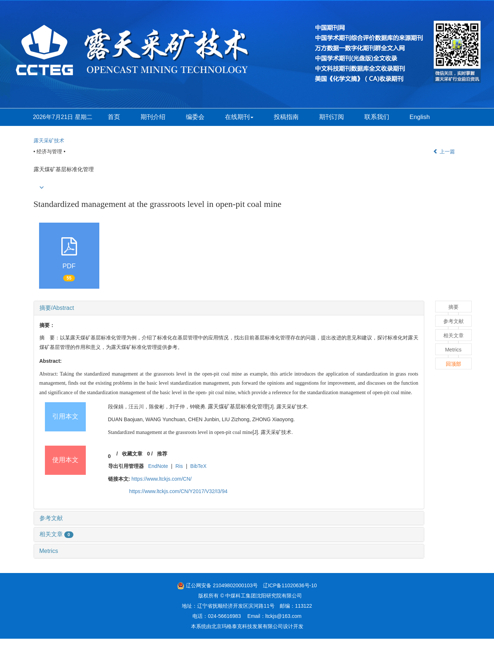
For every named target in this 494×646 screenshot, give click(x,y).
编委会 (195, 117)
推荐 (162, 454)
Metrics (48, 551)
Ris (179, 466)
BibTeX (198, 466)
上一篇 (444, 151)
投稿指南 (286, 117)
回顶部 (453, 364)
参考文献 (51, 518)
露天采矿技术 (49, 140)
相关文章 (56, 534)
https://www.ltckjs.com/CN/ (161, 479)
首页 (114, 117)
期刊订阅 (331, 117)
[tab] (229, 308)
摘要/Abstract (56, 308)
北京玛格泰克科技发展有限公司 (247, 626)
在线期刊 (239, 117)
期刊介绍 (153, 117)
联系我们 (376, 117)
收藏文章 (132, 454)
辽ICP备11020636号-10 (290, 585)
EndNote (158, 466)
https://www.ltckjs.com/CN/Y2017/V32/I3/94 (178, 491)
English (420, 117)
